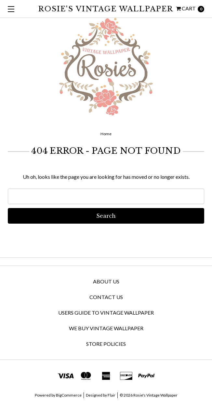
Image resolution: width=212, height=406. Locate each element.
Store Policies (106, 344)
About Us (106, 281)
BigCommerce (69, 395)
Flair (111, 395)
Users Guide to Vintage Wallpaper (106, 312)
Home (106, 133)
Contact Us (106, 297)
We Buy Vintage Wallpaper (106, 328)
